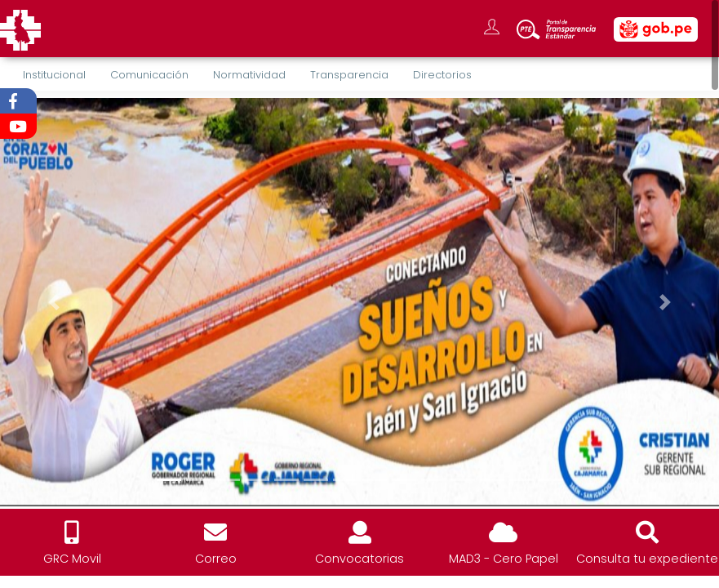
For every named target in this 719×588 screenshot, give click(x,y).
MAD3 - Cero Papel (503, 558)
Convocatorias (359, 558)
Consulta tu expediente (647, 558)
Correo (216, 558)
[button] (54, 302)
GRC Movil (72, 558)
